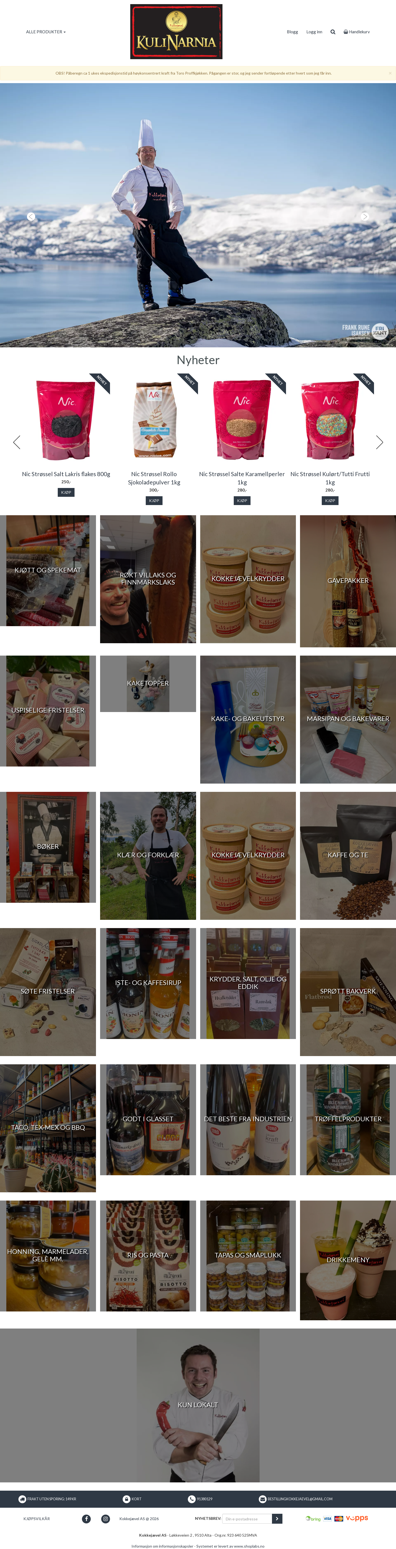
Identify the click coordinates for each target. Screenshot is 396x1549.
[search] (332, 32)
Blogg (292, 31)
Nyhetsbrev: (208, 1518)
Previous (16, 442)
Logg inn (314, 31)
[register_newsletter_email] (277, 1519)
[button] (29, 215)
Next (379, 442)
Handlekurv (356, 31)
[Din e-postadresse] (247, 1519)
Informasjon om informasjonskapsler (162, 1546)
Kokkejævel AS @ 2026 (139, 1518)
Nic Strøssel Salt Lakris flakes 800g (66, 473)
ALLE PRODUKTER (46, 31)
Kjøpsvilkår (36, 1518)
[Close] (390, 73)
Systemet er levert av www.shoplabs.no (230, 1546)
